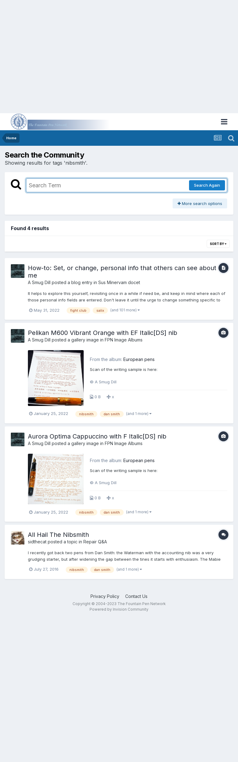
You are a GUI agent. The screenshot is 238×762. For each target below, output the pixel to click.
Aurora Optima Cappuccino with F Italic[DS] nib (97, 436)
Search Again (207, 185)
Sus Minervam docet (119, 282)
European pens (139, 359)
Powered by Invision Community (119, 609)
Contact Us (136, 596)
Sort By (218, 244)
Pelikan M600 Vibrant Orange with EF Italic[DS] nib (102, 332)
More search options (200, 203)
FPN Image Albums (124, 339)
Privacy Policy (104, 596)
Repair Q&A (95, 541)
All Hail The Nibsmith (58, 534)
